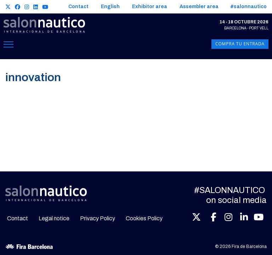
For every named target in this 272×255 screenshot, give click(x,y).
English (110, 6)
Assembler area (199, 6)
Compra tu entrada (240, 44)
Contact (78, 6)
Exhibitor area (149, 6)
